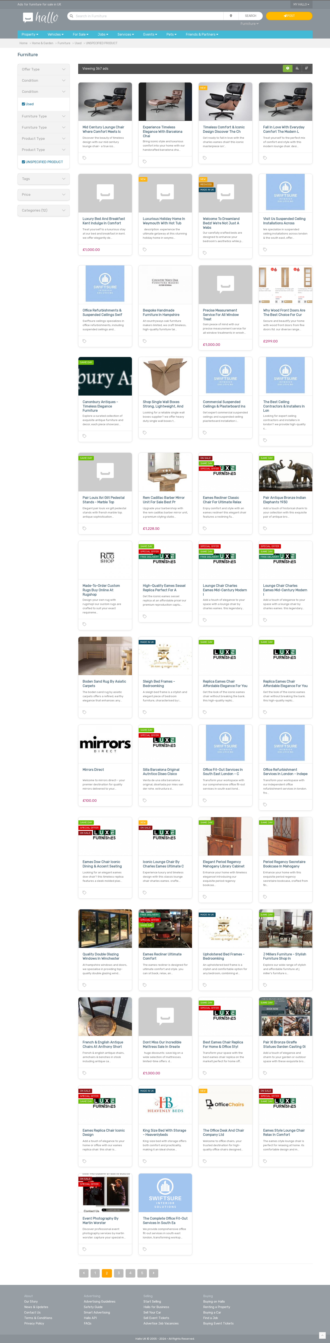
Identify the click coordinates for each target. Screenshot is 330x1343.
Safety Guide (93, 1307)
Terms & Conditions (38, 1318)
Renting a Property (216, 1307)
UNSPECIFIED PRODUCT (102, 43)
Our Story (31, 1301)
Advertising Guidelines (99, 1301)
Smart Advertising (97, 1312)
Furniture (250, 24)
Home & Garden (42, 43)
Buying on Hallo (214, 1301)
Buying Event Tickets (218, 1323)
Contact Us (32, 1312)
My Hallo (301, 4)
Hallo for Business (156, 1307)
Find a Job (210, 1318)
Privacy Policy (34, 1323)
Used (78, 43)
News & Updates (36, 1307)
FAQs (87, 1323)
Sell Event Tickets (156, 1318)
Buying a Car (212, 1312)
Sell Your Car (152, 1312)
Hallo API (90, 1318)
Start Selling (152, 1301)
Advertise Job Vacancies (161, 1323)
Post (289, 16)
